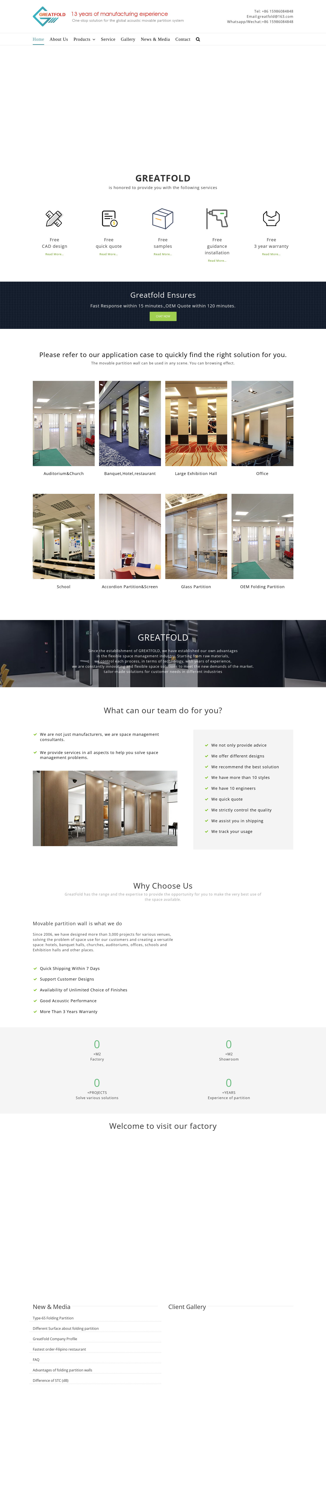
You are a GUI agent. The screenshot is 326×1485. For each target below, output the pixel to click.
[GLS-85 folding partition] (130, 383)
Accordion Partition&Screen (130, 586)
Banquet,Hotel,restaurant (130, 473)
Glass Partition (196, 586)
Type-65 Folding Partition (53, 1318)
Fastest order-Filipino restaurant (59, 1349)
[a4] (262, 383)
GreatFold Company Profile (55, 1338)
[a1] (64, 383)
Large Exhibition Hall (196, 473)
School (64, 586)
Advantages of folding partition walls (62, 1370)
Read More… (54, 254)
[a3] (196, 383)
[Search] (198, 39)
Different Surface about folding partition (66, 1328)
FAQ (36, 1359)
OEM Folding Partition (262, 586)
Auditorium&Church (64, 473)
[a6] (130, 496)
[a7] (196, 496)
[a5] (64, 496)
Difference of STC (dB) (50, 1380)
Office (262, 473)
